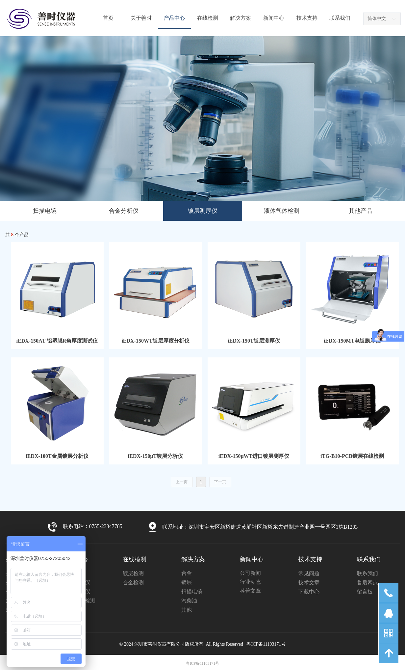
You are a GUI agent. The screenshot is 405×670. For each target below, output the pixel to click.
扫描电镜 (45, 211)
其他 (186, 610)
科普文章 (250, 591)
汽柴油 (189, 600)
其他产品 (360, 211)
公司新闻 (250, 573)
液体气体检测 (281, 211)
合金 (186, 573)
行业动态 (250, 582)
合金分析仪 (124, 211)
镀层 (186, 582)
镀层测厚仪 (202, 211)
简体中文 (376, 18)
